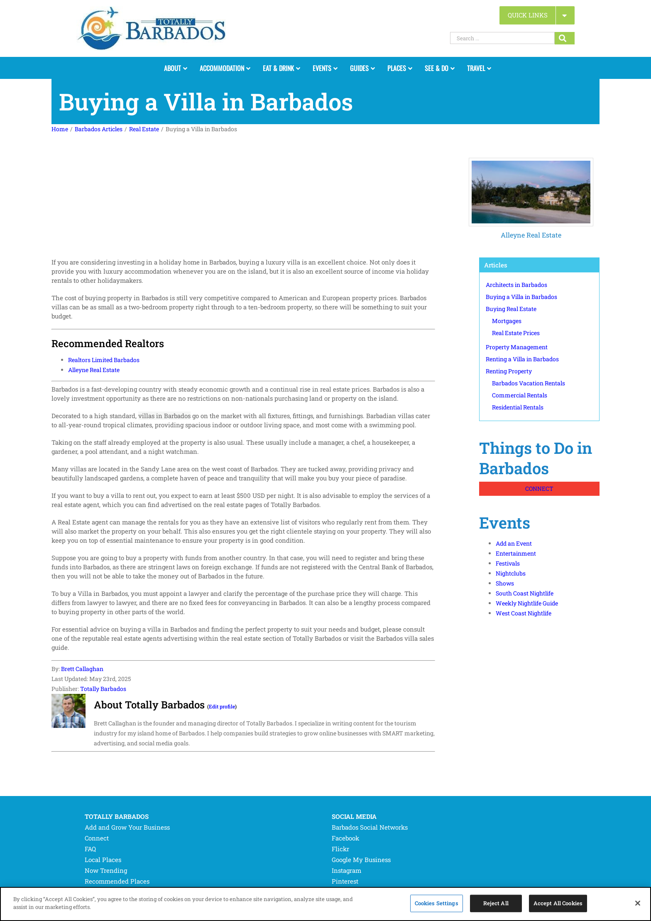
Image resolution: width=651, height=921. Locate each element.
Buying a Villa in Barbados (521, 297)
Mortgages (506, 321)
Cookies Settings (436, 903)
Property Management (517, 347)
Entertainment (516, 553)
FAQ (90, 849)
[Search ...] (502, 38)
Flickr (340, 849)
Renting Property (509, 371)
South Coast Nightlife (524, 593)
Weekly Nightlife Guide (527, 603)
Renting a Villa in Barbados (522, 359)
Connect (97, 838)
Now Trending (106, 870)
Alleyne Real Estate (531, 234)
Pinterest (345, 881)
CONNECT (539, 488)
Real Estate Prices (516, 333)
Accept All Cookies (558, 903)
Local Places (103, 859)
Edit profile (222, 706)
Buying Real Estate (511, 309)
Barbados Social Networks (370, 827)
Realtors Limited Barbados (104, 360)
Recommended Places (117, 881)
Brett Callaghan (82, 669)
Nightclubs (511, 573)
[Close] (638, 903)
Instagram (346, 870)
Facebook (345, 838)
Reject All (496, 903)
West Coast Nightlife (523, 613)
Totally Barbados (103, 689)
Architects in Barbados (516, 285)
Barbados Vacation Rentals (528, 383)
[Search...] (565, 38)
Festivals (508, 563)
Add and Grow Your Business (127, 827)
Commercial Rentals (519, 395)
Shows (505, 583)
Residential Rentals (517, 407)
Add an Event (514, 543)
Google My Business (361, 859)
